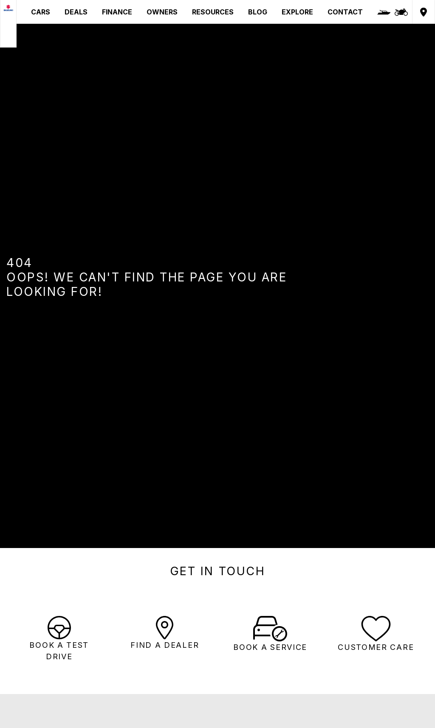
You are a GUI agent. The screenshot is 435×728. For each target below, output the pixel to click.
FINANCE (117, 12)
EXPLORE (297, 12)
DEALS (76, 12)
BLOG (257, 12)
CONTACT (345, 12)
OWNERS (162, 12)
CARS (40, 12)
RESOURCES (213, 12)
